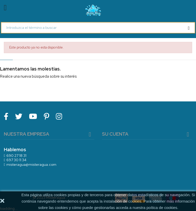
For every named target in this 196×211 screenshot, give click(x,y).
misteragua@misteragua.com (31, 164)
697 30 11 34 (16, 160)
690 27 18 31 (16, 155)
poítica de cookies (162, 207)
